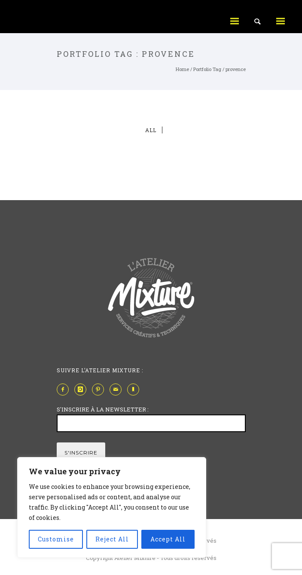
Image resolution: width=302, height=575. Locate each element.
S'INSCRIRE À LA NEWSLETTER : (103, 409)
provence (236, 69)
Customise (56, 539)
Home (182, 69)
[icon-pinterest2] (100, 389)
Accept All (168, 539)
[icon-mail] (118, 389)
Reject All (112, 539)
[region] (111, 507)
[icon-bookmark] (135, 389)
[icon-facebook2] (65, 389)
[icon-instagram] (82, 389)
